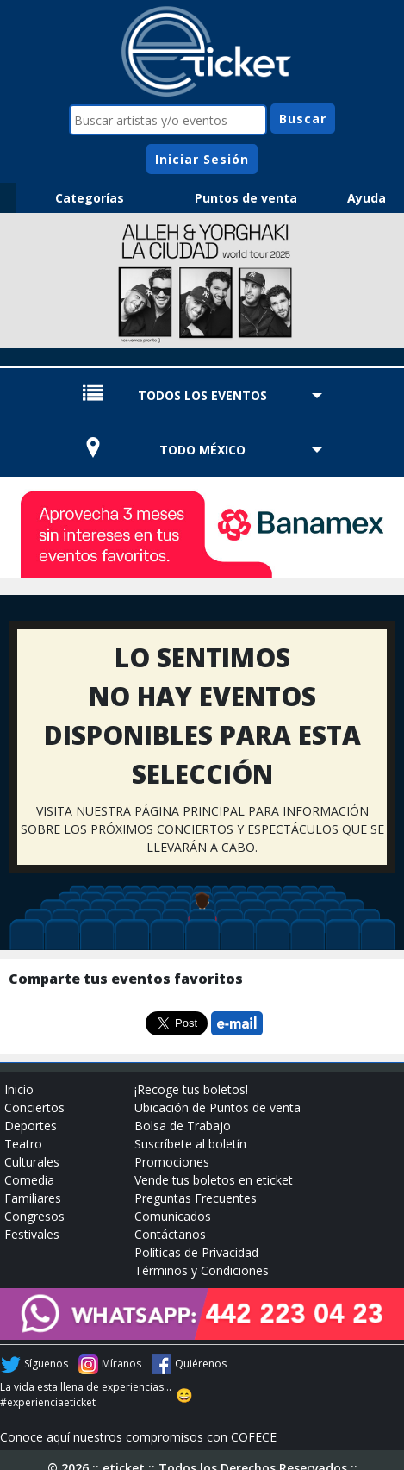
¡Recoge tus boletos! (191, 1089)
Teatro (23, 1143)
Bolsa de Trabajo (182, 1125)
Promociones (171, 1162)
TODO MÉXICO (202, 449)
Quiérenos (201, 1363)
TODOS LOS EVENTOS (202, 395)
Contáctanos (170, 1234)
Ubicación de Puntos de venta (217, 1107)
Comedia (29, 1180)
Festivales (31, 1234)
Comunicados (172, 1216)
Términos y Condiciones (201, 1270)
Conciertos (34, 1107)
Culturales (31, 1162)
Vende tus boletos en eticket (213, 1180)
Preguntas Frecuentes (195, 1198)
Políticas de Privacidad (196, 1252)
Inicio (19, 1089)
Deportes (30, 1125)
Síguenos (46, 1363)
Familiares (32, 1198)
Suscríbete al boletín (190, 1143)
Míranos (121, 1363)
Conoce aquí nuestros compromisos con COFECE (138, 1437)
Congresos (34, 1216)
